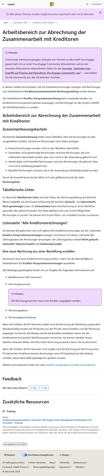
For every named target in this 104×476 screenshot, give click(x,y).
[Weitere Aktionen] (98, 22)
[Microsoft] (52, 4)
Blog (52, 462)
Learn (6, 22)
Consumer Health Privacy (15, 466)
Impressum (64, 466)
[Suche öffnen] (87, 4)
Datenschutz (79, 462)
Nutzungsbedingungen (44, 466)
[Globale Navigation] (3, 4)
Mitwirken (65, 462)
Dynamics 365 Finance (44, 22)
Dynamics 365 (20, 22)
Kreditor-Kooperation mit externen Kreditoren (70, 364)
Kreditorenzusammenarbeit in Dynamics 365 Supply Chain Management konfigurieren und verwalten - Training (47, 421)
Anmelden (96, 4)
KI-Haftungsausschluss (13, 462)
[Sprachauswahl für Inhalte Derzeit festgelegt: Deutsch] (10, 454)
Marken (79, 466)
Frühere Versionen (37, 462)
